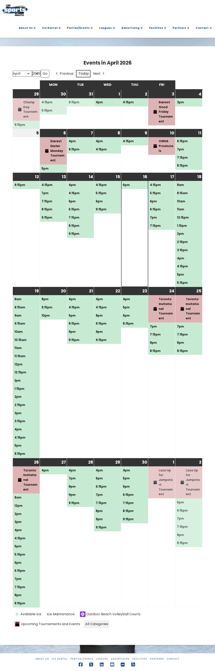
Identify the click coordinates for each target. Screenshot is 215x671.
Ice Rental (60, 659)
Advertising (120, 659)
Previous (64, 74)
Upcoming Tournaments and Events (47, 624)
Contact (173, 659)
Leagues (102, 659)
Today (84, 73)
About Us (42, 659)
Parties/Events (81, 659)
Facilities (139, 659)
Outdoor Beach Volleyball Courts (110, 614)
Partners (157, 659)
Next (99, 74)
